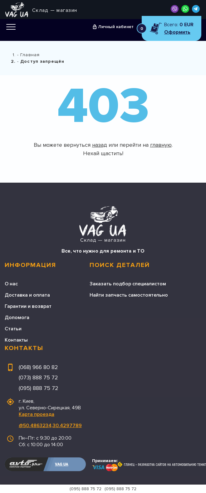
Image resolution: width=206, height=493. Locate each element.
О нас (11, 284)
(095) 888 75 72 (38, 388)
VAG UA (61, 464)
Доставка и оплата (27, 295)
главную (161, 144)
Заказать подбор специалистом (128, 284)
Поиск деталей (120, 265)
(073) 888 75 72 (38, 377)
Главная (30, 54)
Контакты (16, 340)
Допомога (17, 317)
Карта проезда (36, 414)
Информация (30, 265)
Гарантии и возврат (28, 306)
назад (99, 144)
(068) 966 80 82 (38, 367)
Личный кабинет (116, 26)
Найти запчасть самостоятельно (129, 295)
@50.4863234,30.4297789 (50, 425)
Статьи (13, 329)
